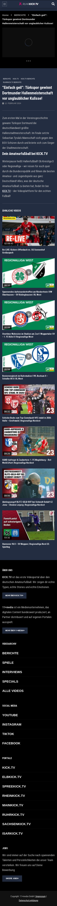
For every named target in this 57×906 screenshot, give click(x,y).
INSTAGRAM (11, 724)
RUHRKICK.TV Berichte (12, 82)
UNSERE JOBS (12, 878)
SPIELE (8, 662)
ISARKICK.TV (12, 833)
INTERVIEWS (12, 672)
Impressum (40, 896)
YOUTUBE (10, 715)
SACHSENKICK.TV (16, 824)
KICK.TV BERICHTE (28, 79)
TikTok (8, 734)
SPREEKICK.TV (14, 786)
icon (28, 230)
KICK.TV (16, 79)
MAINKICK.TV (12, 805)
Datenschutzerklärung (28, 900)
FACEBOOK (11, 743)
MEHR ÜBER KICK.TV (14, 595)
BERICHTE (20, 15)
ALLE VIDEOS (13, 690)
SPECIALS (10, 681)
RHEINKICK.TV (13, 795)
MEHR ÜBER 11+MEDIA (15, 630)
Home (5, 15)
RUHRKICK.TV (13, 814)
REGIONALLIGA (9, 218)
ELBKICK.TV (11, 777)
